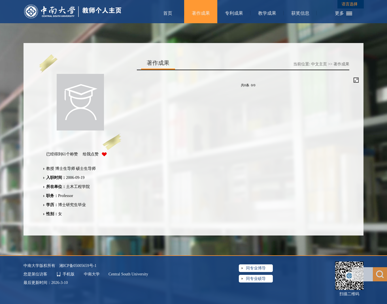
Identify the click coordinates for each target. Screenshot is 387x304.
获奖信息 (300, 13)
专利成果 (234, 13)
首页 (167, 13)
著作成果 (201, 13)
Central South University (128, 274)
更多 (339, 13)
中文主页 (319, 64)
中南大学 (92, 274)
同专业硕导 (256, 279)
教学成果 (267, 13)
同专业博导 (256, 268)
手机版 (69, 274)
